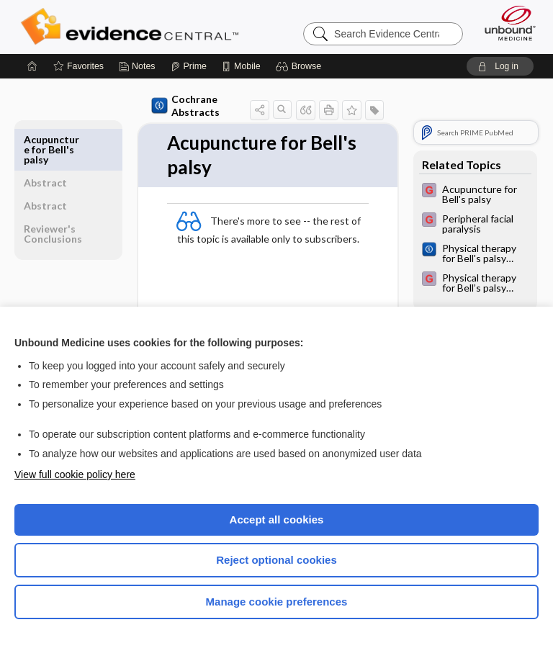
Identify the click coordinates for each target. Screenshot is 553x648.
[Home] (32, 66)
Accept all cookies (277, 519)
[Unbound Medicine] (505, 23)
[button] (300, 66)
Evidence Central (132, 26)
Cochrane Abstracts (185, 105)
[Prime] (189, 66)
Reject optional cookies (276, 560)
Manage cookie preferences (277, 601)
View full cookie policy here (74, 474)
